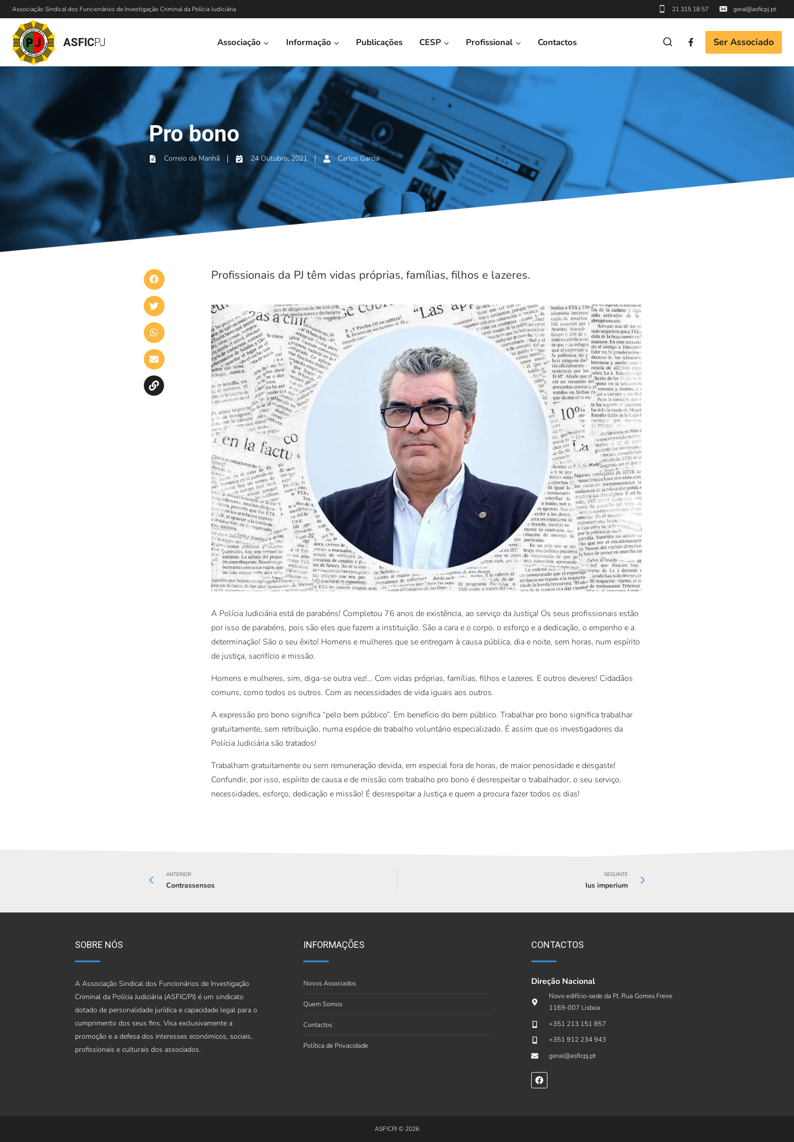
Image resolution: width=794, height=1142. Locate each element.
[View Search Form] (668, 42)
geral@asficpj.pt (754, 9)
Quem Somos (322, 1004)
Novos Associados (329, 983)
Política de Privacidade (335, 1045)
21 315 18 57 (690, 9)
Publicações (379, 42)
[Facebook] (691, 42)
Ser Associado (743, 42)
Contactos (557, 42)
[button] (154, 279)
